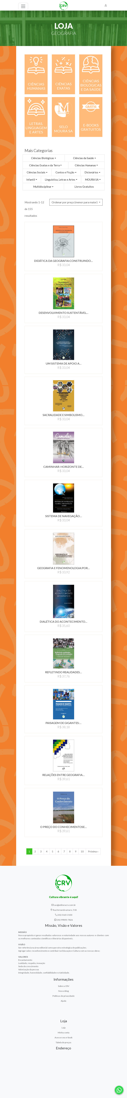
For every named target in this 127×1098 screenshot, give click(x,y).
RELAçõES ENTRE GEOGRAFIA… (63, 774)
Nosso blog (63, 991)
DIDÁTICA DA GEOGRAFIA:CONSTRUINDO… (63, 260)
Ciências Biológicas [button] (42, 158)
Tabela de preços (63, 1042)
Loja (64, 1027)
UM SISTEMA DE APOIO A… (64, 363)
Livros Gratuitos (84, 186)
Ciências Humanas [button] (85, 165)
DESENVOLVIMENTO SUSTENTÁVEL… (63, 312)
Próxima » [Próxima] (93, 851)
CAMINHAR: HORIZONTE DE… (63, 466)
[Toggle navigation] (23, 6)
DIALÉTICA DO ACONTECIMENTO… (63, 621)
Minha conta (63, 1032)
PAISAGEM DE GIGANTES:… (63, 722)
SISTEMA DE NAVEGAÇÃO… (63, 516)
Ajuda (63, 1001)
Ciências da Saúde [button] (83, 158)
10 (82, 851)
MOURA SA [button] (92, 179)
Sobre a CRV (63, 986)
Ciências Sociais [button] (36, 172)
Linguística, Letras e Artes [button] (60, 179)
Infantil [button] (30, 179)
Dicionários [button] (91, 172)
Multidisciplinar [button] (42, 186)
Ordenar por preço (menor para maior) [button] (75, 202)
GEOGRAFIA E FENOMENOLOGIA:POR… (63, 568)
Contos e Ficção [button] (65, 172)
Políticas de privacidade (63, 996)
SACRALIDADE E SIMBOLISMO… (63, 415)
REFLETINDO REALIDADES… (63, 672)
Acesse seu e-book (63, 1037)
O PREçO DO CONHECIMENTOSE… (63, 826)
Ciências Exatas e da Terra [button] (44, 165)
